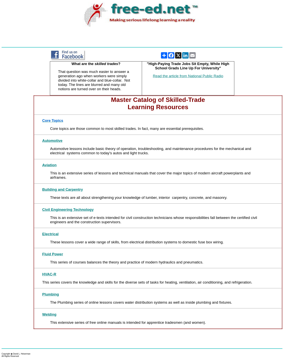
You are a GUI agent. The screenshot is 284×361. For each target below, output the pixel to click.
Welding (49, 314)
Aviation (49, 165)
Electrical (50, 234)
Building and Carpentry (62, 189)
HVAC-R (49, 274)
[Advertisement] (142, 38)
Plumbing (50, 294)
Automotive (52, 141)
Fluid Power (52, 254)
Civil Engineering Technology (68, 209)
